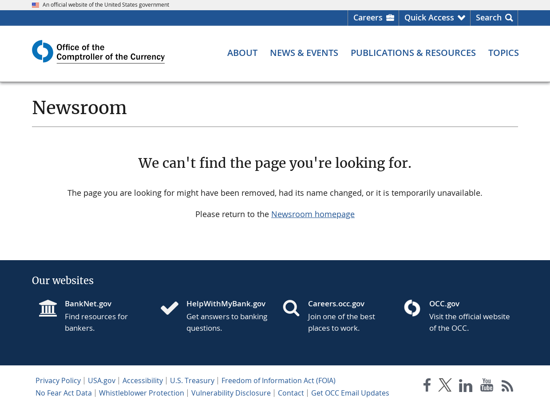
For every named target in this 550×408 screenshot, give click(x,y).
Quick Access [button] (429, 17)
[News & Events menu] (304, 53)
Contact (291, 393)
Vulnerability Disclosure (231, 393)
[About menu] (242, 53)
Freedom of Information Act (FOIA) (279, 380)
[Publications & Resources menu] (413, 53)
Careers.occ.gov (336, 303)
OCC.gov (444, 303)
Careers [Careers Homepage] (368, 17)
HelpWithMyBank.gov (225, 303)
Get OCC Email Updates (350, 393)
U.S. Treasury (192, 380)
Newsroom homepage (313, 214)
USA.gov (101, 380)
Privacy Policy (58, 380)
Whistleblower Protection (141, 393)
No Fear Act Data (64, 393)
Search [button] (489, 17)
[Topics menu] (504, 53)
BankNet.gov (88, 303)
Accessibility (143, 380)
